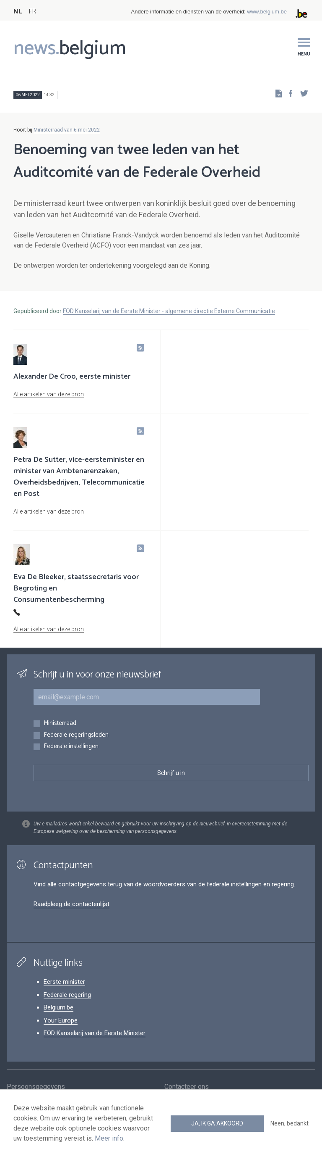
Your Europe (61, 1020)
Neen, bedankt (289, 1123)
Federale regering (67, 995)
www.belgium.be (267, 11)
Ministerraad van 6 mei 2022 (67, 130)
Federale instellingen (71, 746)
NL (17, 11)
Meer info (109, 1138)
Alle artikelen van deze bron (48, 394)
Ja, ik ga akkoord (217, 1123)
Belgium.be (58, 1007)
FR (32, 11)
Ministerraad (60, 723)
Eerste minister (64, 982)
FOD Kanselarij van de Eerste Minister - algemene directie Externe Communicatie (169, 311)
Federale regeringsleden (76, 735)
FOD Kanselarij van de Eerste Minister (94, 1033)
